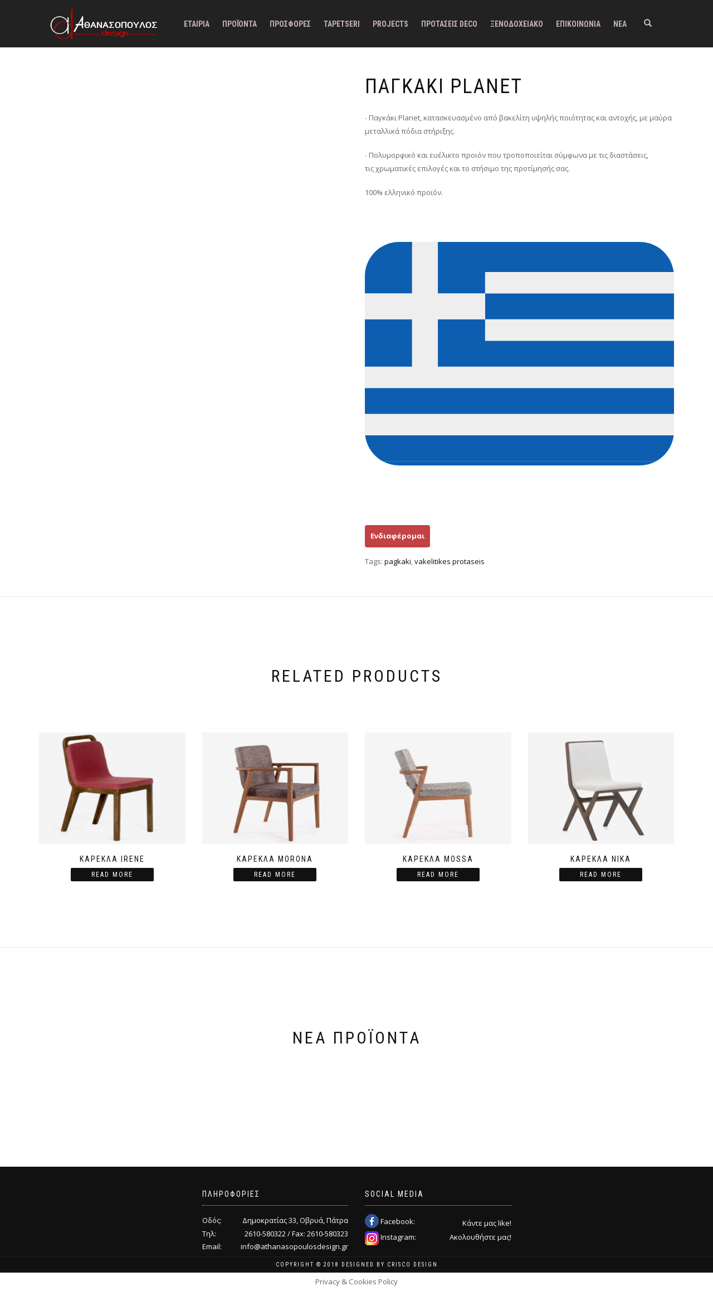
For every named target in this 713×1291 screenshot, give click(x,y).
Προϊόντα (239, 24)
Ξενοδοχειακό (516, 24)
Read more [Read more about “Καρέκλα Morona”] (275, 875)
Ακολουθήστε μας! (480, 1237)
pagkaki (397, 561)
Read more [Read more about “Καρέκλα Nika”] (601, 875)
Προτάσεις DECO (449, 24)
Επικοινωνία (578, 24)
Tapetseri (342, 24)
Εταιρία (196, 24)
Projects (390, 24)
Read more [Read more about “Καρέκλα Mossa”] (438, 875)
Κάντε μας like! (486, 1223)
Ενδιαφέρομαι (397, 536)
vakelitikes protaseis (449, 561)
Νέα (620, 24)
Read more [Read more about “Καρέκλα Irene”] (112, 875)
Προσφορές (290, 24)
